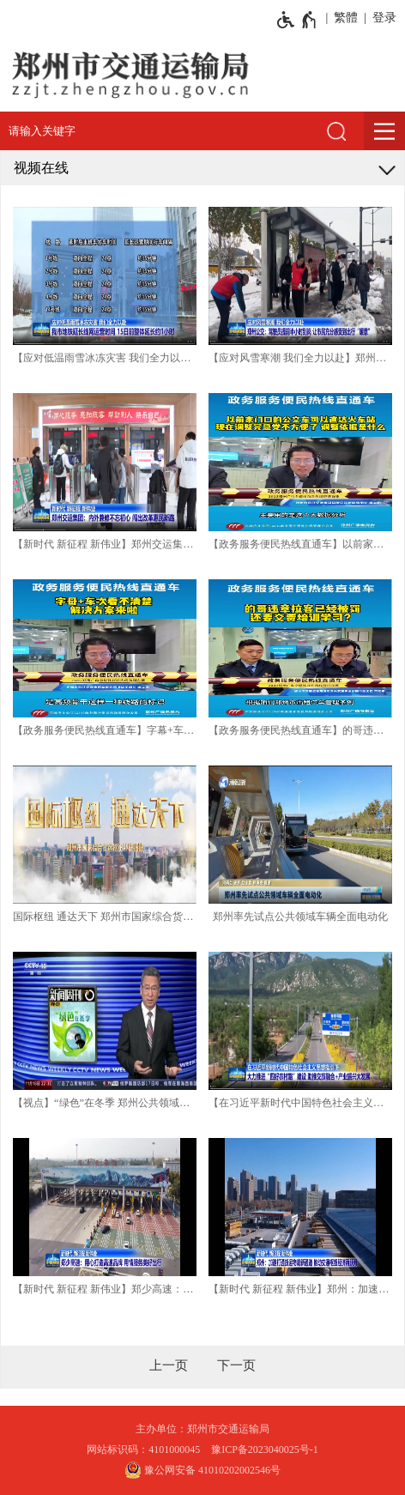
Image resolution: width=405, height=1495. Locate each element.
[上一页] (168, 1365)
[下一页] (236, 1365)
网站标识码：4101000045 (143, 1450)
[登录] (381, 18)
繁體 (346, 17)
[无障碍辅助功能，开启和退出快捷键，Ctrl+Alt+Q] (297, 19)
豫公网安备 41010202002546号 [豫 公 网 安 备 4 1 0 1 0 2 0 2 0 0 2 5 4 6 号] (202, 1470)
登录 (384, 17)
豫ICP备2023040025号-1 (264, 1450)
